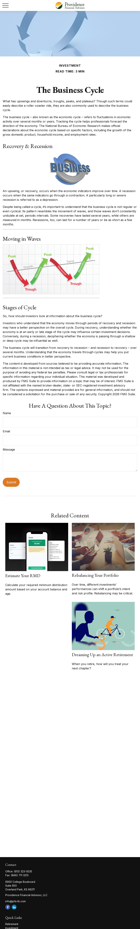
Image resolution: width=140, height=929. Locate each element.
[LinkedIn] (14, 907)
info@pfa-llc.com (15, 901)
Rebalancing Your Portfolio (95, 575)
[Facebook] (7, 907)
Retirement (11, 924)
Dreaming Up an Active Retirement (102, 654)
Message (9, 449)
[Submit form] (11, 482)
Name (7, 413)
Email (6, 431)
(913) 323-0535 (23, 871)
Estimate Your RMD (22, 575)
